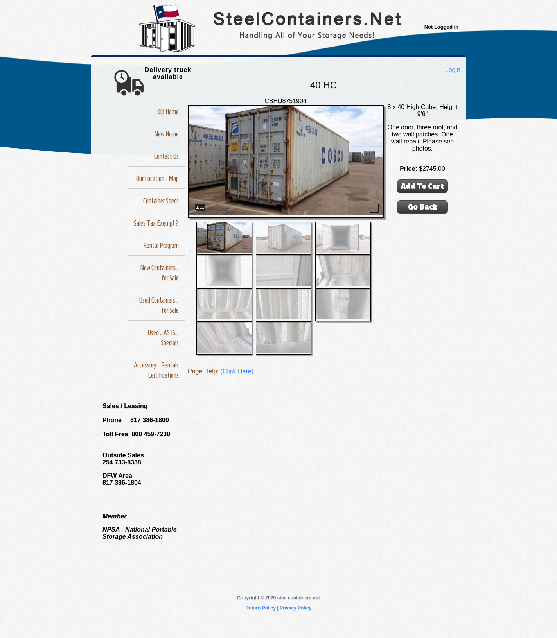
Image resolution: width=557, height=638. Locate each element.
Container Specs (161, 201)
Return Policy (261, 608)
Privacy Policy (295, 608)
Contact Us (166, 156)
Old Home (168, 112)
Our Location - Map (157, 179)
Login (452, 69)
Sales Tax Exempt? (156, 223)
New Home (167, 134)
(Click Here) (237, 371)
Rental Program (161, 245)
